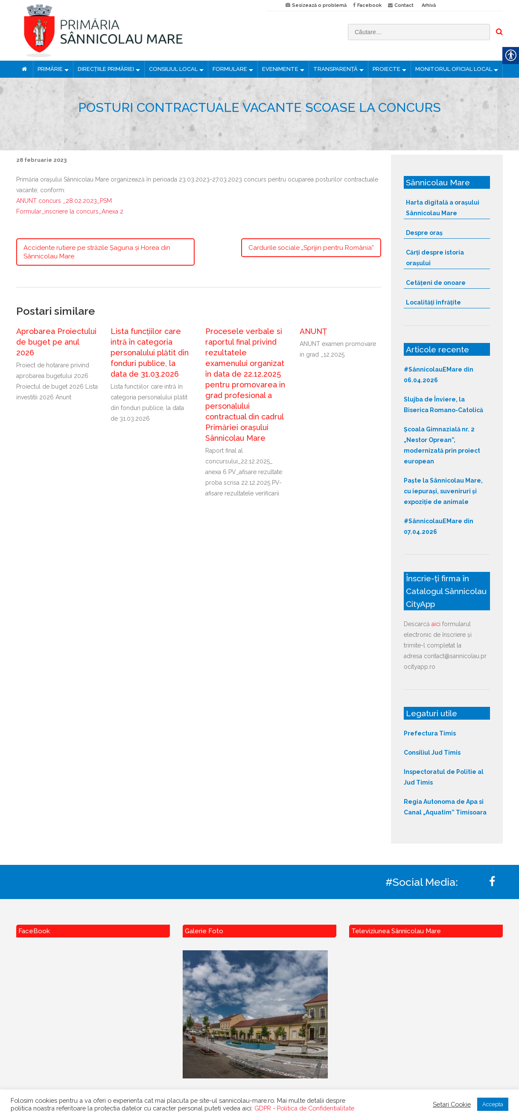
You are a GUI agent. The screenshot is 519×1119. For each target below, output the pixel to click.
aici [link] (436, 624)
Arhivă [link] (429, 5)
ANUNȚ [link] (313, 331)
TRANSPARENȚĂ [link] (335, 69)
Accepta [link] (492, 1104)
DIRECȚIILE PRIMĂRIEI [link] (106, 69)
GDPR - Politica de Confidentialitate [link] (304, 1108)
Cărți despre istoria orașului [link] (435, 258)
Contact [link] (404, 5)
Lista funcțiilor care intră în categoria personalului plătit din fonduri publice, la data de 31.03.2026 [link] (150, 352)
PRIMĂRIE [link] (50, 69)
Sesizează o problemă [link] (319, 5)
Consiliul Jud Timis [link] (432, 752)
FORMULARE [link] (230, 69)
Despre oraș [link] (424, 232)
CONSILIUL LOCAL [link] (173, 69)
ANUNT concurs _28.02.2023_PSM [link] (64, 200)
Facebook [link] (369, 5)
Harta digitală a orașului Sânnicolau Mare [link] (442, 208)
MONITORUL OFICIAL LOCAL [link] (453, 69)
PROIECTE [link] (386, 69)
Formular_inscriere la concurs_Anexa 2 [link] (69, 211)
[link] (134, 30)
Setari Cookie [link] (452, 1104)
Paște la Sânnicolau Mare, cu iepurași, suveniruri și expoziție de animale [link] (443, 491)
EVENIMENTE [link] (280, 69)
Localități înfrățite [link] (433, 302)
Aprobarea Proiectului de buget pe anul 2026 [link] (56, 342)
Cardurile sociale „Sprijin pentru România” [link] (311, 248)
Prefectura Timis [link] (430, 733)
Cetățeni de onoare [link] (436, 282)
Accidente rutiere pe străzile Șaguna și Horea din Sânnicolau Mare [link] (96, 252)
